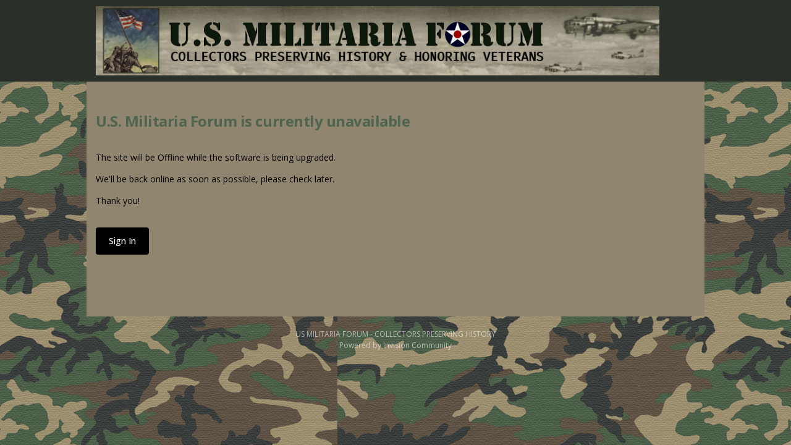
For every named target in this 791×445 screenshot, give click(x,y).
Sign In (122, 241)
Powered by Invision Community (395, 345)
